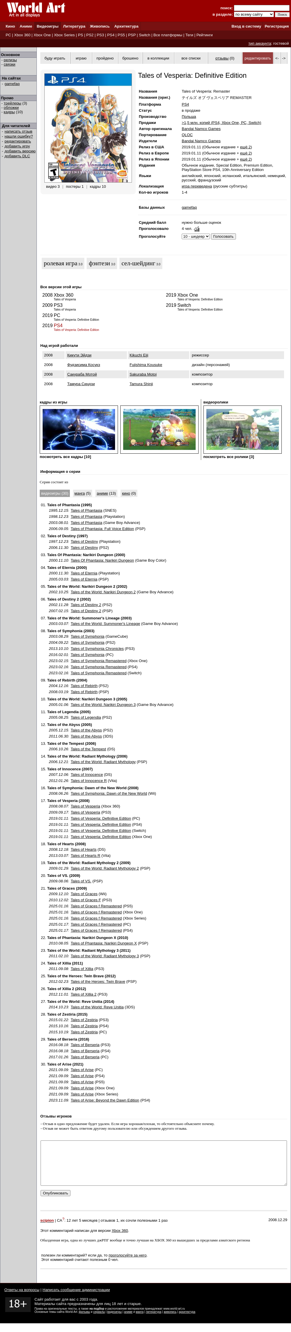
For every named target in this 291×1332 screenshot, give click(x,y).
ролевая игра (60, 263)
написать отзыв (18, 131)
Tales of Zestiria (84, 1020)
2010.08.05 (58, 943)
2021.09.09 (58, 1070)
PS (80, 35)
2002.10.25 (58, 592)
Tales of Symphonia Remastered (99, 661)
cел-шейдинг (138, 263)
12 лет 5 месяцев (82, 1229)
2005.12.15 (58, 730)
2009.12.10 (58, 894)
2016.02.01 (58, 655)
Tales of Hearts (84, 849)
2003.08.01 (58, 522)
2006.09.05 (58, 529)
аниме (102, 493)
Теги (189, 35)
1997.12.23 (58, 541)
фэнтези (99, 263)
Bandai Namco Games (201, 129)
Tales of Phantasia (86, 510)
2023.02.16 (58, 667)
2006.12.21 (58, 762)
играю (81, 58)
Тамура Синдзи (81, 384)
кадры (9, 112)
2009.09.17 (58, 812)
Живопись (100, 26)
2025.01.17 (58, 924)
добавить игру (17, 146)
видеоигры (114, 1320)
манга (79, 493)
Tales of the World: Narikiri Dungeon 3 (103, 704)
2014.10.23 (58, 1007)
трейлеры (12, 103)
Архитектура (126, 26)
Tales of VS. (81, 881)
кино (126, 493)
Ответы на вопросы (21, 1298)
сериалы (99, 1320)
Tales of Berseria (85, 1045)
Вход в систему (246, 26)
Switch (144, 35)
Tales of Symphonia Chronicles (97, 648)
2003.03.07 (58, 623)
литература (153, 1320)
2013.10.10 (58, 648)
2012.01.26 (58, 780)
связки (9, 64)
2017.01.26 (58, 1057)
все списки (191, 58)
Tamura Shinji (141, 384)
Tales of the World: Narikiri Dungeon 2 (103, 592)
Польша (189, 116)
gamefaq (12, 84)
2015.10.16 (58, 1026)
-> (283, 58)
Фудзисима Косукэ (83, 365)
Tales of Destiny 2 (86, 605)
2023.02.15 (58, 661)
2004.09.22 (58, 642)
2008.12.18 (58, 849)
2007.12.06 (58, 774)
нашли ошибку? (19, 136)
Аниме (26, 26)
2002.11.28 (58, 605)
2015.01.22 (58, 1020)
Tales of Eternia (84, 573)
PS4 (110, 35)
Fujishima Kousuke (146, 365)
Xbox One (42, 35)
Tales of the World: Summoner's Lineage (105, 623)
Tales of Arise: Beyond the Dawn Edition (105, 1100)
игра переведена (197, 186)
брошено (130, 58)
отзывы (222, 58)
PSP (132, 35)
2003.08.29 (58, 636)
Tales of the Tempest (88, 749)
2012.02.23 (58, 981)
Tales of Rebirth (84, 686)
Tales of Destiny (84, 541)
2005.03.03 (58, 579)
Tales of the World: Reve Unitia (97, 1007)
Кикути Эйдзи (79, 355)
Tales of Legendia (86, 717)
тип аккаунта (259, 43)
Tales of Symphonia (87, 636)
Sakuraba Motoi (143, 374)
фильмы (84, 1320)
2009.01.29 (58, 868)
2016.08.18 (58, 1045)
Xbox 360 (22, 35)
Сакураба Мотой (82, 374)
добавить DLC (17, 156)
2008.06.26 (58, 793)
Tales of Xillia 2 (84, 994)
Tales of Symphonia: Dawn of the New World (109, 793)
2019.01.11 (58, 818)
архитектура (187, 1320)
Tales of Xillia (82, 969)
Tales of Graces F (86, 900)
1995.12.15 (58, 510)
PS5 (121, 35)
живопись (170, 1320)
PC (8, 35)
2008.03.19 (58, 692)
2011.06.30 (58, 736)
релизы (10, 60)
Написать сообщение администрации (76, 1298)
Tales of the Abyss (86, 730)
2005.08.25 (58, 717)
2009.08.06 (58, 881)
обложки (11, 107)
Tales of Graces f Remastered (96, 906)
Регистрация (277, 26)
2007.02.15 (58, 611)
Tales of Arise (82, 1070)
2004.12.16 (58, 686)
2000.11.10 (58, 560)
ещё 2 (245, 147)
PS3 (100, 35)
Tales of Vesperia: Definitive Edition (101, 818)
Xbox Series (64, 35)
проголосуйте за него (128, 1264)
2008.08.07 (58, 806)
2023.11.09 (58, 1100)
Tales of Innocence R (89, 780)
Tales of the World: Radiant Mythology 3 (105, 956)
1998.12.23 (58, 516)
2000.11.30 (58, 573)
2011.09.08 (58, 969)
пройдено (105, 58)
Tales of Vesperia (85, 806)
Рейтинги (205, 35)
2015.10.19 (58, 1032)
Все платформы (167, 35)
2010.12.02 (58, 900)
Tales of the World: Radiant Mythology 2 (105, 868)
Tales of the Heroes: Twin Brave (98, 981)
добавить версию (20, 151)
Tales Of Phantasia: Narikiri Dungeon (102, 560)
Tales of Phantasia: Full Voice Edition (102, 529)
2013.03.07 (58, 855)
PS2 (90, 35)
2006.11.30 (58, 547)
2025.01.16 (58, 906)
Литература (74, 26)
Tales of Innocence (87, 774)
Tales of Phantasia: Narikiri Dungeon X (104, 943)
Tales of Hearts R (85, 855)
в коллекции (158, 58)
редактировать (18, 141)
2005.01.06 (58, 704)
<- (277, 58)
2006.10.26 (58, 749)
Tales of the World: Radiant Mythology (103, 762)
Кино (10, 26)
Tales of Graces (84, 894)
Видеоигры (48, 26)
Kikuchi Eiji (139, 355)
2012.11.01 (58, 994)
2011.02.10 (58, 956)
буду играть (54, 58)
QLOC (187, 135)
